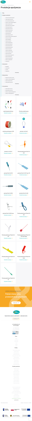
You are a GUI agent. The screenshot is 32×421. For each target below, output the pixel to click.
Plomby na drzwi (16, 355)
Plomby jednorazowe (9, 28)
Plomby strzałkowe (9, 50)
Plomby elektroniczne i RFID (10, 25)
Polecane (7, 61)
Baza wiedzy (16, 343)
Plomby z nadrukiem (9, 59)
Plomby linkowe (8, 33)
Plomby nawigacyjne (9, 42)
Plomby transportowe (9, 51)
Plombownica (16, 397)
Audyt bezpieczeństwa (9, 19)
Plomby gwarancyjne (16, 375)
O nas (16, 345)
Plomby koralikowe (9, 31)
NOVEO (30, 403)
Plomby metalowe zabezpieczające (11, 36)
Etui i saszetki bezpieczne (10, 20)
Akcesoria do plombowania (10, 17)
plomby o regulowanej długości (11, 91)
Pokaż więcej (17, 72)
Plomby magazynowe (9, 34)
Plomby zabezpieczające (16, 353)
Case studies (16, 342)
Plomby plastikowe (9, 45)
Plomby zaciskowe (9, 56)
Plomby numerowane (9, 44)
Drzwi (7, 69)
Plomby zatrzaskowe (9, 58)
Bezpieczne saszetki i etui (10, 77)
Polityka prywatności (16, 400)
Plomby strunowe (8, 48)
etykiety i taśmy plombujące (10, 79)
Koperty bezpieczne (9, 80)
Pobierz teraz (16, 302)
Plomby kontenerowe (9, 30)
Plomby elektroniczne (9, 82)
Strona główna (4, 5)
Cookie (16, 348)
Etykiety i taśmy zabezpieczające (11, 22)
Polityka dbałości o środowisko (16, 401)
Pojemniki (7, 71)
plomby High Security (9, 88)
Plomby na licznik (16, 365)
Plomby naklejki (8, 39)
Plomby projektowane (9, 47)
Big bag (7, 66)
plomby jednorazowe (9, 90)
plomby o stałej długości (10, 93)
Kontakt (16, 346)
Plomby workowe (8, 53)
